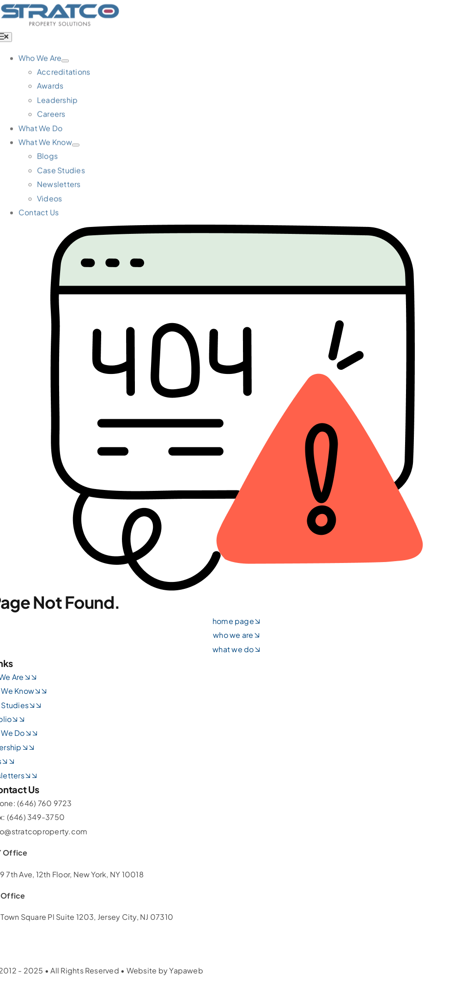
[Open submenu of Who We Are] (65, 62)
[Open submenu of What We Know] (75, 146)
